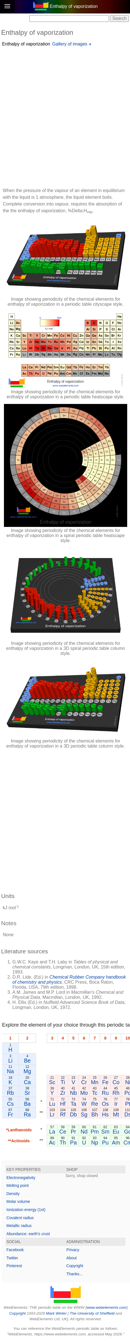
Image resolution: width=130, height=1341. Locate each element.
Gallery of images (70, 44)
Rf (62, 1114)
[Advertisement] (65, 118)
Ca (27, 1082)
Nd (84, 1131)
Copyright (74, 1266)
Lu (52, 1104)
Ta (73, 1104)
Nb (73, 1093)
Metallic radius (19, 1225)
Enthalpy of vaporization (26, 44)
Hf (62, 1104)
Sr (27, 1093)
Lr (52, 1114)
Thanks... (74, 1274)
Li (10, 1060)
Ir (116, 1104)
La (52, 1131)
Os (105, 1104)
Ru (105, 1093)
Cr (84, 1082)
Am (116, 1142)
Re (94, 1104)
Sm (105, 1131)
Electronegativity (20, 1177)
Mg (27, 1071)
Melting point (17, 1185)
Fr (10, 1114)
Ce (62, 1131)
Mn (94, 1082)
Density (13, 1193)
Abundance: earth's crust (28, 1234)
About (71, 1258)
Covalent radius (20, 1218)
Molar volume (18, 1201)
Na (10, 1071)
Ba (27, 1104)
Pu (105, 1142)
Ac (52, 1142)
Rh (116, 1093)
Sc (52, 1082)
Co (116, 1082)
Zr (62, 1093)
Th (63, 1142)
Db (73, 1114)
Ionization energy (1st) (26, 1209)
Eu (116, 1131)
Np (94, 1142)
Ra (27, 1114)
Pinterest (14, 1266)
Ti (62, 1082)
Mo (84, 1093)
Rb (10, 1093)
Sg (84, 1114)
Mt (116, 1114)
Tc (94, 1093)
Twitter (12, 1258)
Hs (105, 1114)
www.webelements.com (107, 1307)
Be (27, 1060)
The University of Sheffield (92, 1313)
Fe (105, 1082)
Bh (94, 1114)
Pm (95, 1131)
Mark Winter (56, 1313)
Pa (73, 1142)
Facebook (15, 1250)
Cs (10, 1104)
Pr (73, 1131)
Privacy (72, 1250)
